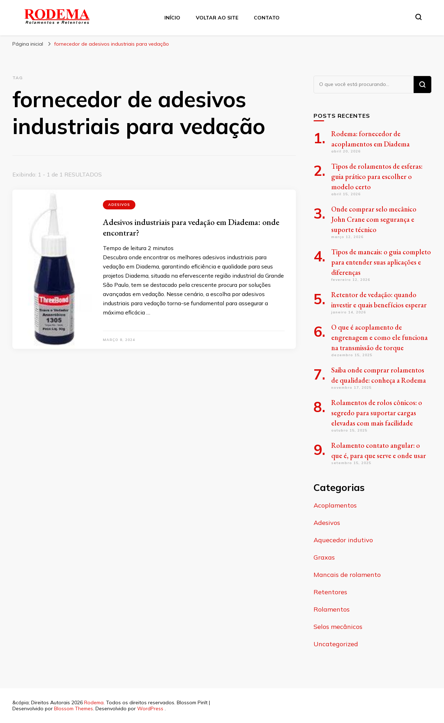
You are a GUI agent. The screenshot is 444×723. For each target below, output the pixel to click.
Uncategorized (336, 644)
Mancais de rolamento (347, 575)
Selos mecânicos (338, 627)
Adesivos (119, 204)
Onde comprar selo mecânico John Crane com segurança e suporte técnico (373, 219)
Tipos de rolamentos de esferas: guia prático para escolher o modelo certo (376, 176)
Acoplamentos (335, 505)
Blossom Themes (73, 708)
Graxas (324, 557)
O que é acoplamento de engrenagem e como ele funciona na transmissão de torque (379, 337)
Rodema (94, 702)
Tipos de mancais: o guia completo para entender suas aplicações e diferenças (381, 262)
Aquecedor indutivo (343, 540)
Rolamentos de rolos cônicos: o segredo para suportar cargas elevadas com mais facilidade (376, 413)
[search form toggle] (418, 17)
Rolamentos (332, 609)
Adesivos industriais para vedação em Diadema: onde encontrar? (191, 227)
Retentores (330, 592)
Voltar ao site (217, 18)
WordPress (150, 708)
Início (172, 18)
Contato (267, 18)
